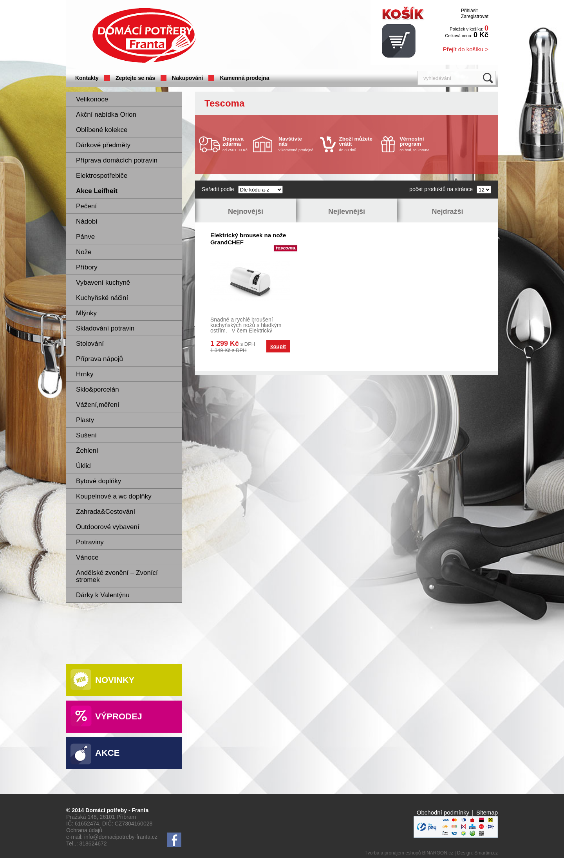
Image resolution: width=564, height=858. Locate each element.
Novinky (114, 680)
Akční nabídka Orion (106, 114)
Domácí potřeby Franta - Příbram (144, 35)
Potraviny (90, 542)
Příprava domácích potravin (116, 160)
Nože (84, 252)
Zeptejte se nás (135, 78)
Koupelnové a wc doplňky (114, 496)
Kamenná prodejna (244, 78)
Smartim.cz (486, 853)
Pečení (86, 206)
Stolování (90, 343)
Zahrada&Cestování (105, 511)
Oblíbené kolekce (101, 130)
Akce (107, 753)
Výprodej (118, 716)
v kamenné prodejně (297, 144)
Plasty (85, 420)
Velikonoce (92, 99)
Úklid (83, 466)
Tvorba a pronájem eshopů (393, 853)
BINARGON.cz (437, 853)
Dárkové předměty (103, 145)
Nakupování (187, 78)
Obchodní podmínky (443, 812)
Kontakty (87, 78)
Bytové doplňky (98, 481)
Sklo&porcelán (97, 389)
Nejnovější (245, 211)
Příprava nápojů (99, 359)
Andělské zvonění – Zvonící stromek (117, 576)
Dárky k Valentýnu (103, 595)
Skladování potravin (105, 328)
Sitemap (487, 812)
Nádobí (87, 221)
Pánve (85, 236)
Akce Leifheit (97, 191)
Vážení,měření (97, 404)
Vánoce (87, 557)
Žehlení (87, 450)
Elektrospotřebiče (101, 175)
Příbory (87, 267)
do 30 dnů (358, 144)
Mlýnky (86, 313)
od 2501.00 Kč (236, 144)
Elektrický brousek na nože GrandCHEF (248, 239)
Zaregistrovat (474, 16)
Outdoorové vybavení (107, 527)
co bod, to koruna (418, 144)
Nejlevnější (346, 211)
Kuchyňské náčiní (102, 298)
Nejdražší (447, 211)
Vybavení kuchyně (103, 282)
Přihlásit (469, 10)
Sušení (86, 435)
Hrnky (84, 374)
